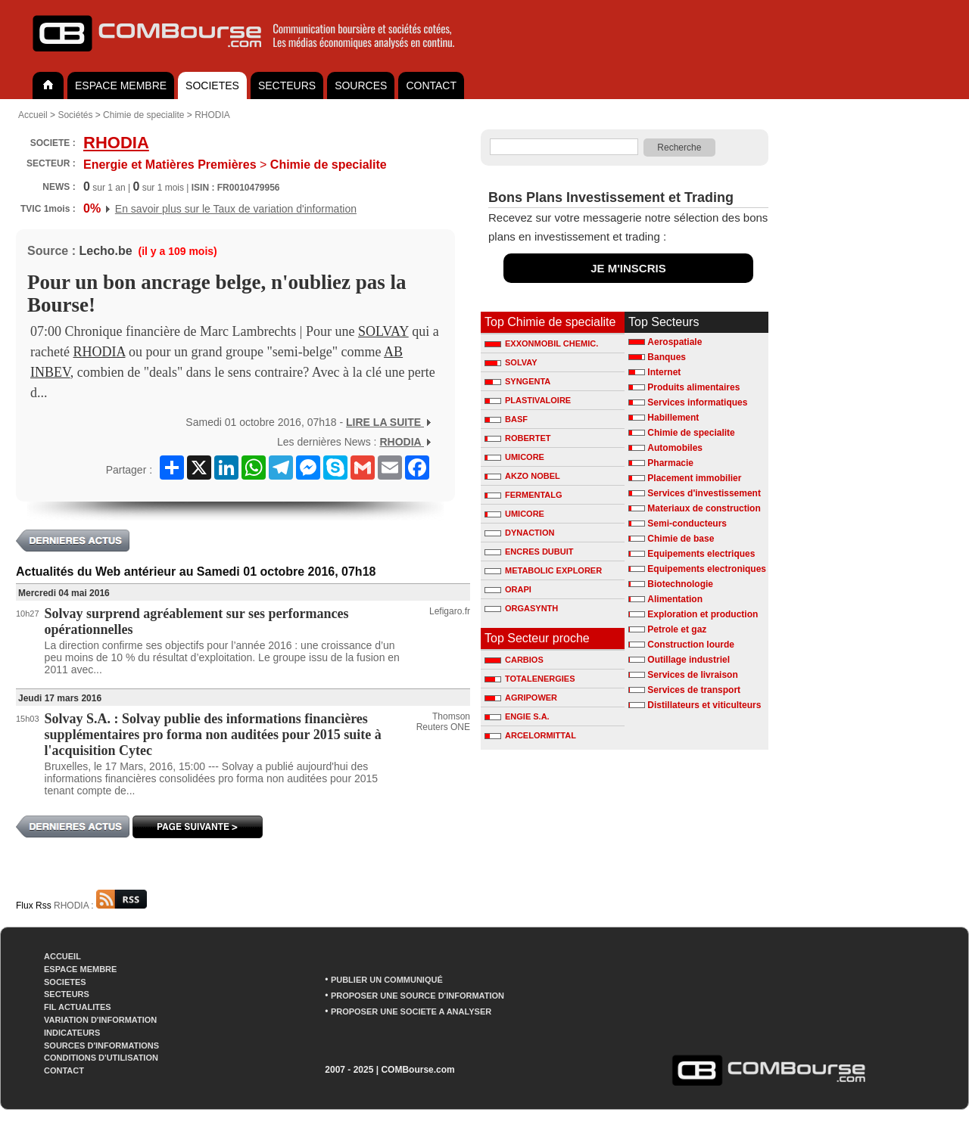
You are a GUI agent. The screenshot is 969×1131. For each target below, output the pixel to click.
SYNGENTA (517, 381)
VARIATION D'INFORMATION (100, 1019)
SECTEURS (287, 85)
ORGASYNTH (521, 608)
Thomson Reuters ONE (443, 721)
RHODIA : (100, 905)
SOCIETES (212, 85)
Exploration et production (702, 614)
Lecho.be (105, 250)
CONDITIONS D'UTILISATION (101, 1057)
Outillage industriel (688, 659)
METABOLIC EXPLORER (543, 570)
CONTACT (431, 85)
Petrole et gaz (676, 629)
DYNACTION (519, 532)
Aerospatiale (674, 342)
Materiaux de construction (703, 508)
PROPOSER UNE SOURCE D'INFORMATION (417, 995)
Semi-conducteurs (687, 523)
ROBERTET (517, 438)
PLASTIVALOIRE (527, 400)
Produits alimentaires (693, 387)
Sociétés (75, 115)
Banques (666, 357)
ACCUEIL (62, 956)
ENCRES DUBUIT (528, 551)
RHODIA (212, 115)
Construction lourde (690, 644)
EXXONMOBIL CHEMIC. (541, 343)
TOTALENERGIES (529, 678)
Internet (664, 372)
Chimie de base (680, 538)
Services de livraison (692, 675)
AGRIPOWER (520, 697)
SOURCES (361, 85)
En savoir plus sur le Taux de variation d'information (236, 209)
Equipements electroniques (706, 569)
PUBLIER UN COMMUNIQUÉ (387, 979)
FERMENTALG (523, 494)
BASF (506, 419)
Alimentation (675, 599)
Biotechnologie (680, 584)
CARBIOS (514, 659)
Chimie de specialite (143, 115)
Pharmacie (670, 463)
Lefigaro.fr (449, 611)
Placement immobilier (694, 478)
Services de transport (693, 690)
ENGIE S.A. (517, 716)
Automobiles (675, 448)
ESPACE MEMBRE (121, 85)
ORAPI (507, 589)
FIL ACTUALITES (77, 1006)
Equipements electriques (701, 553)
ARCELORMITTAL (530, 735)
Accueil (33, 115)
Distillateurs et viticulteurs (704, 705)
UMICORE (514, 456)
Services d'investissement (704, 493)
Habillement (673, 417)
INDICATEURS (72, 1032)
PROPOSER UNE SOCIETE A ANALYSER (411, 1011)
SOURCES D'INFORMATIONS (101, 1045)
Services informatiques (697, 402)
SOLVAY (383, 331)
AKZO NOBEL (522, 475)
